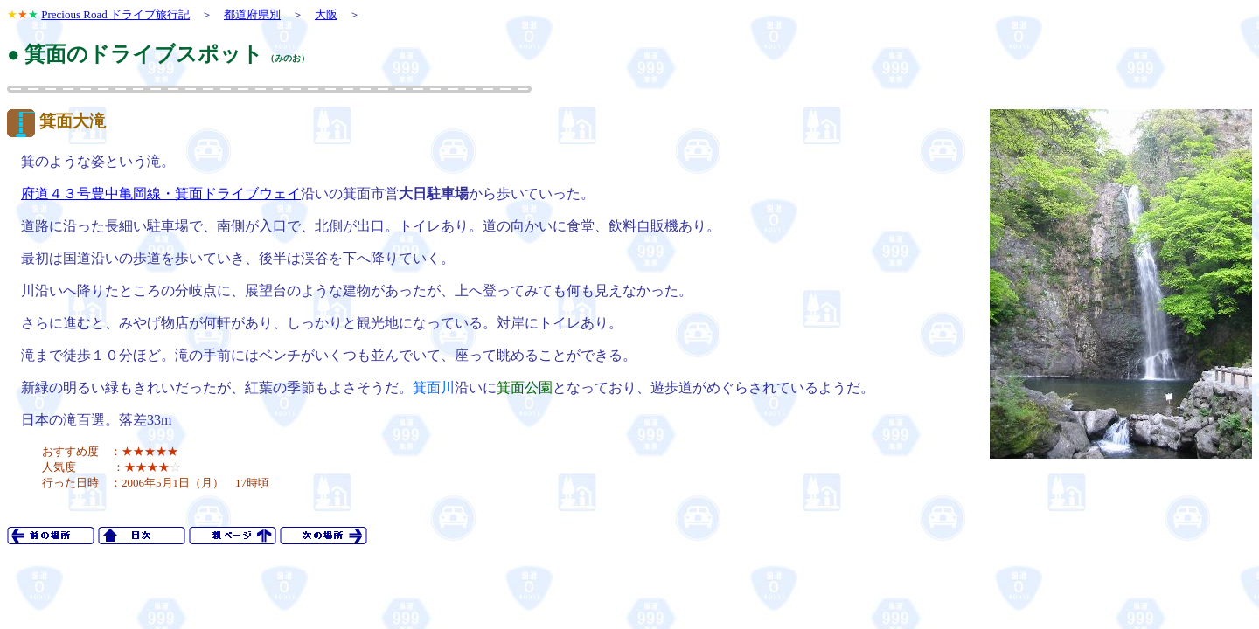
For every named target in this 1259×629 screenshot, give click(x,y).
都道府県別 (252, 14)
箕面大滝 (72, 121)
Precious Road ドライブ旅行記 (115, 14)
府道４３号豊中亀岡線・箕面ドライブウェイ (161, 193)
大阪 (326, 14)
